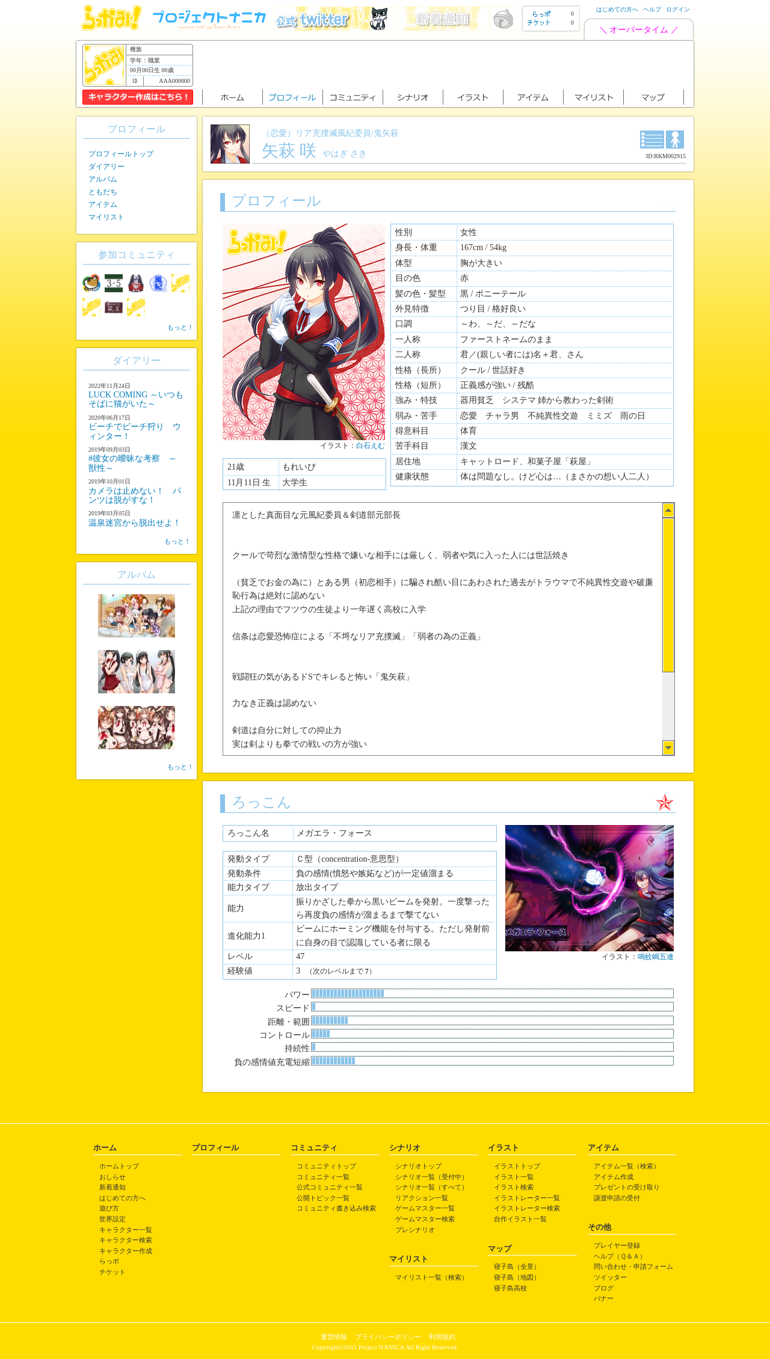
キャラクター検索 (125, 1240)
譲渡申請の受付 (617, 1197)
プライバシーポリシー (388, 1336)
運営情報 (334, 1336)
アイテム (102, 204)
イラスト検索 (514, 1187)
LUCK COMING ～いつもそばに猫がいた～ (135, 399)
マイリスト (106, 217)
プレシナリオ (415, 1229)
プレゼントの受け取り (627, 1187)
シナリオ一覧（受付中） (431, 1176)
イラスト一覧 (514, 1176)
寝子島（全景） (517, 1266)
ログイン (678, 9)
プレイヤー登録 (617, 1245)
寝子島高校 (510, 1288)
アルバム (102, 179)
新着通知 (112, 1187)
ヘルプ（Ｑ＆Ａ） (620, 1256)
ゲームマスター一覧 (425, 1208)
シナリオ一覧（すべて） (431, 1187)
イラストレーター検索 (527, 1208)
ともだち (102, 192)
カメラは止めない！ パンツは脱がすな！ (134, 495)
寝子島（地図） (517, 1277)
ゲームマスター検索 (425, 1218)
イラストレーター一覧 (527, 1197)
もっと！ (180, 327)
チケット (112, 1271)
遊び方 (109, 1208)
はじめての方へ (617, 9)
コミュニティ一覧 (323, 1176)
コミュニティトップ (326, 1166)
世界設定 (112, 1218)
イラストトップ (517, 1166)
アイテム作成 (613, 1176)
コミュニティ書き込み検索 (336, 1208)
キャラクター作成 (125, 1250)
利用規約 (442, 1336)
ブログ (604, 1288)
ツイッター (610, 1277)
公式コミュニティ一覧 (330, 1187)
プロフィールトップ (120, 154)
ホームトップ (119, 1166)
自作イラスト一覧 (520, 1218)
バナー (604, 1298)
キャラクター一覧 (125, 1229)
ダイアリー (106, 166)
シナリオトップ (418, 1166)
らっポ (109, 1261)
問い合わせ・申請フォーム (633, 1266)
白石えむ (370, 445)
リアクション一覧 (421, 1197)
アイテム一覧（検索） (627, 1166)
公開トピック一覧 (323, 1197)
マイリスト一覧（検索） (431, 1277)
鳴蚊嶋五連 (656, 957)
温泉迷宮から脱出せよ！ (134, 522)
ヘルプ (652, 9)
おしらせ (112, 1176)
